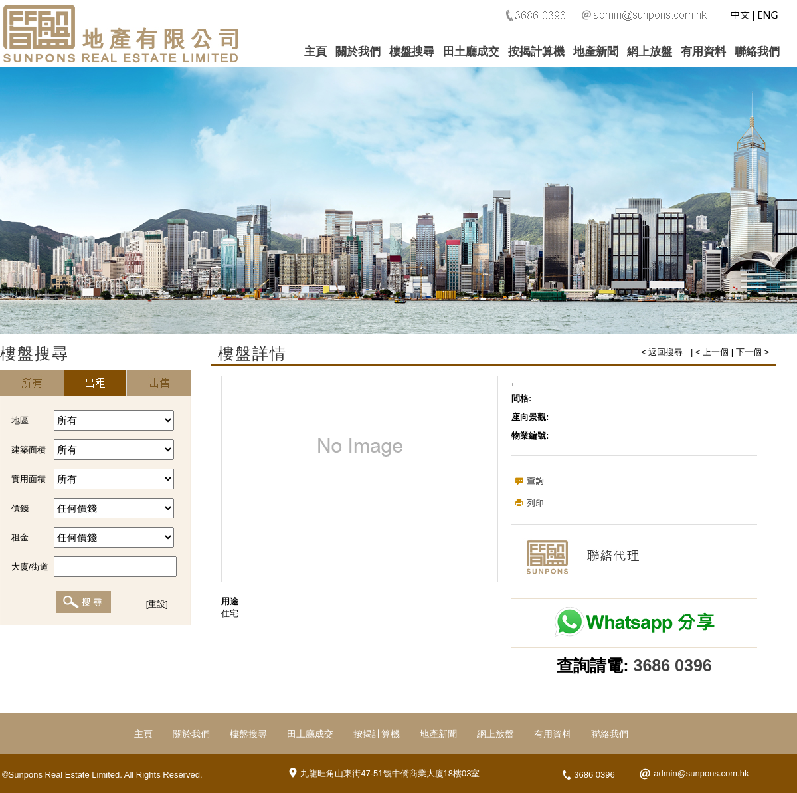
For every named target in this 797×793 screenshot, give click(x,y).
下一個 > (752, 352)
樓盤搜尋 (411, 51)
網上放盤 (649, 51)
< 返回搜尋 (662, 352)
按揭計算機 (536, 51)
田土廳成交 (471, 51)
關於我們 (358, 51)
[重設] (157, 604)
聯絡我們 (757, 51)
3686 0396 (673, 665)
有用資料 (703, 51)
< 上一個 (712, 352)
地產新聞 (595, 51)
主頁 (315, 51)
